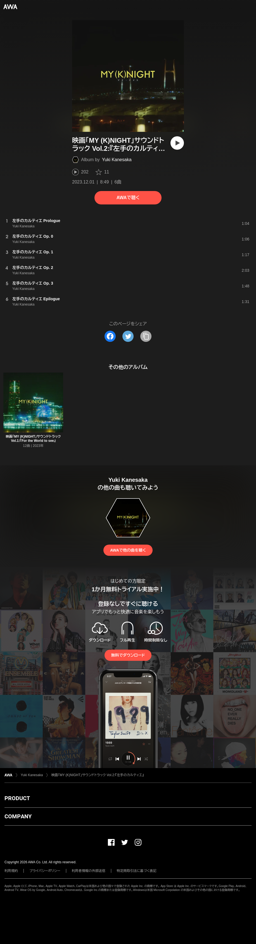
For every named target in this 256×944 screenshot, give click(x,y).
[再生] (177, 143)
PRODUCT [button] (17, 798)
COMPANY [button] (18, 816)
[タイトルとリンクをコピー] (145, 336)
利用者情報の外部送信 (88, 871)
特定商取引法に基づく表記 (137, 871)
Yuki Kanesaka (117, 159)
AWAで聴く (128, 197)
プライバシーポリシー (44, 871)
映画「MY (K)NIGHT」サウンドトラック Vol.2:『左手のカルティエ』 (97, 775)
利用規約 (11, 871)
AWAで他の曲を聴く (128, 550)
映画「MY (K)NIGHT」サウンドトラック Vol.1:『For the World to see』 (33, 439)
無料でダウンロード (128, 655)
